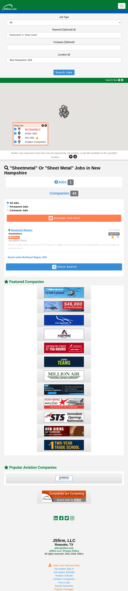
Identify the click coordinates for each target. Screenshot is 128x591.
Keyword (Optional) (62, 29)
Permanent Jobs (19, 206)
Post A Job (64, 582)
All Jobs (14, 203)
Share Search (64, 267)
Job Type (64, 17)
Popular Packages (64, 589)
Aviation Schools (64, 575)
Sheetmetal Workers (22, 230)
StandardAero (15, 233)
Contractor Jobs (19, 210)
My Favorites (33, 129)
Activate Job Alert (64, 218)
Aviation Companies (64, 579)
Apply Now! (113, 234)
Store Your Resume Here (64, 565)
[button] (65, 115)
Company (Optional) (63, 42)
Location (62, 54)
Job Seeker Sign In (64, 568)
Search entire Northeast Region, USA (27, 257)
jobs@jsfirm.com (63, 548)
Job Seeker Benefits (63, 572)
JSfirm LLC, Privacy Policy (64, 551)
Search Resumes (64, 586)
